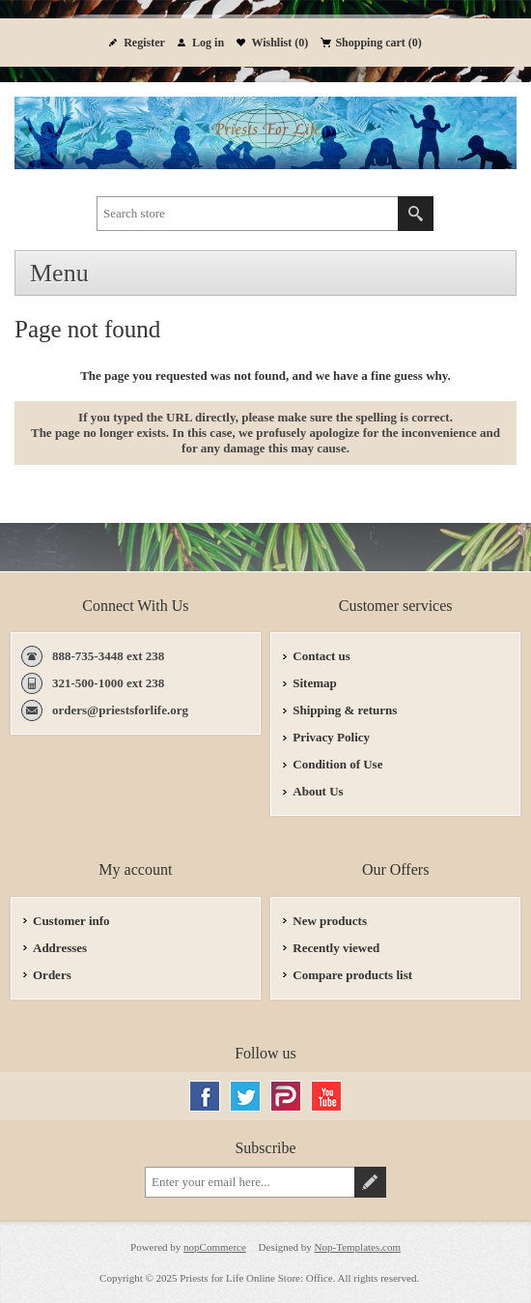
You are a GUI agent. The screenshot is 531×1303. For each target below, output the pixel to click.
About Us (318, 791)
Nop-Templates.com (358, 1247)
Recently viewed (336, 948)
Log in (208, 42)
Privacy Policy (331, 737)
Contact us (321, 656)
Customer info (71, 920)
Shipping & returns (345, 710)
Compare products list (352, 975)
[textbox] (248, 213)
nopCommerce (214, 1247)
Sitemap (315, 683)
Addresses (60, 948)
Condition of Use (337, 764)
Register (144, 42)
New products (330, 920)
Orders (52, 975)
